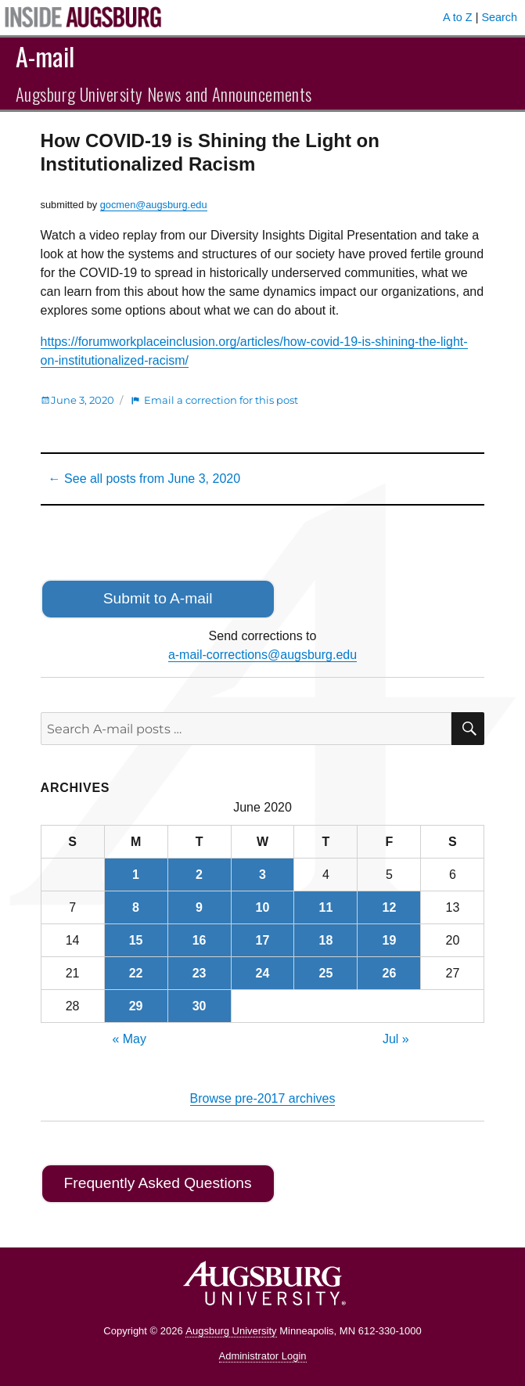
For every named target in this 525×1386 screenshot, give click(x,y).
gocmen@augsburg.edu (153, 205)
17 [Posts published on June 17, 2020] (263, 940)
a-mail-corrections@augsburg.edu (262, 654)
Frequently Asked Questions (158, 1183)
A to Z (458, 17)
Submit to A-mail (158, 598)
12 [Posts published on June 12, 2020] (390, 907)
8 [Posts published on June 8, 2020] (135, 907)
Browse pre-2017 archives (263, 1098)
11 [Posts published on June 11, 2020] (326, 907)
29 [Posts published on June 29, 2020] (136, 1006)
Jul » (396, 1039)
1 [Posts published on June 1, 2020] (135, 874)
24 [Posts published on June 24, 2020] (263, 973)
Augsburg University (230, 1331)
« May (129, 1039)
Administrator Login (263, 1356)
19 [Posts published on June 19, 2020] (390, 940)
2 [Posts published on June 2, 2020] (199, 874)
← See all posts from (144, 478)
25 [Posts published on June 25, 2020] (326, 973)
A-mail (45, 56)
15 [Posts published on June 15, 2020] (136, 940)
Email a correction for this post (221, 400)
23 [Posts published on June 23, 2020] (199, 973)
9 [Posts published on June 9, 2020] (199, 907)
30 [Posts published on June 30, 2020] (199, 1006)
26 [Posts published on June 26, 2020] (390, 973)
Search (499, 17)
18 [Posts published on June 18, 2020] (326, 940)
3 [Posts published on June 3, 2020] (262, 874)
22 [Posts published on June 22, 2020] (136, 973)
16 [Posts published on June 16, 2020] (199, 940)
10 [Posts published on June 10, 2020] (263, 907)
